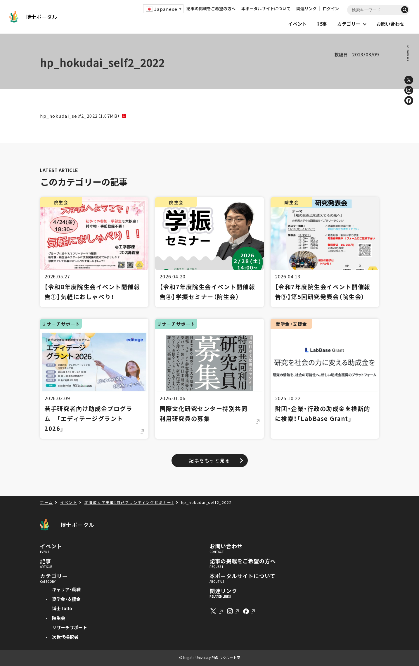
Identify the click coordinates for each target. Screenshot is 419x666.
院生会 (58, 618)
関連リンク (306, 8)
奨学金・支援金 (66, 599)
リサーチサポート (69, 627)
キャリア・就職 (66, 589)
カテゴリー (54, 576)
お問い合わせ (226, 546)
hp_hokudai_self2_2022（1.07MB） (80, 116)
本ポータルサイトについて (265, 8)
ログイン (331, 8)
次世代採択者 (65, 637)
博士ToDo (62, 608)
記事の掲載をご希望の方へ (211, 8)
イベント (51, 546)
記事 (45, 561)
